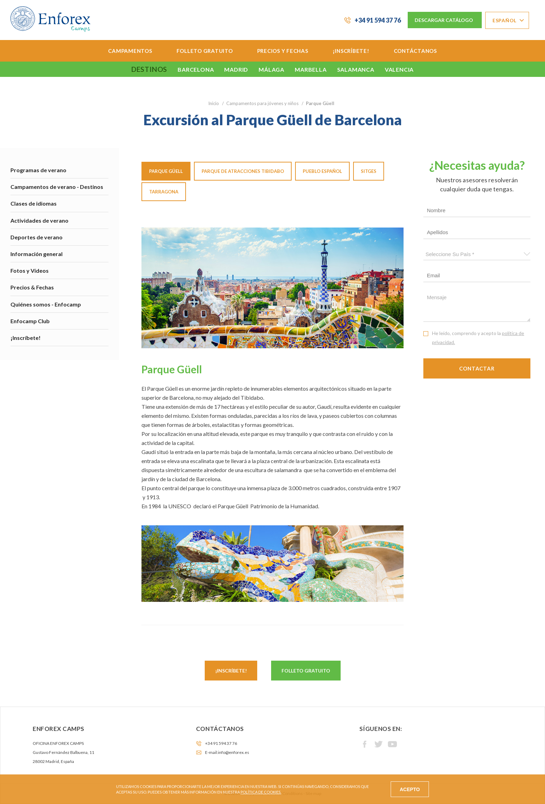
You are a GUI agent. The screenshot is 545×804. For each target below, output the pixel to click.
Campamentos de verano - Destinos (56, 186)
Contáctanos (415, 51)
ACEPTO (410, 789)
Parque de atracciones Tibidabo (243, 171)
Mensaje (476, 306)
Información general (36, 253)
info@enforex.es (233, 752)
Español (504, 20)
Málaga (271, 69)
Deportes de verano (36, 237)
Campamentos (130, 51)
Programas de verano (38, 170)
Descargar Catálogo (444, 20)
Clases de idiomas (33, 203)
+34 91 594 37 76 (378, 20)
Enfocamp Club (30, 321)
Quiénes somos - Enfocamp (45, 304)
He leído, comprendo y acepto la (478, 337)
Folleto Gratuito (205, 51)
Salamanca (355, 69)
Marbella (310, 69)
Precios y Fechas (282, 51)
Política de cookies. (261, 792)
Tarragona (163, 191)
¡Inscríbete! (351, 51)
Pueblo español (322, 171)
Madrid (236, 69)
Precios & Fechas (32, 287)
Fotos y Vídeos (29, 270)
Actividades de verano (39, 220)
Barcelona (196, 69)
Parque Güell (166, 171)
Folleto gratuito (306, 671)
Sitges (368, 171)
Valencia (399, 69)
